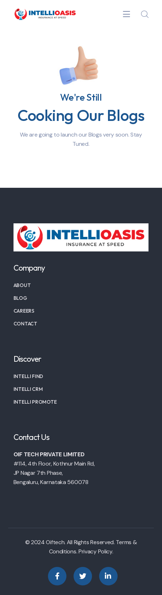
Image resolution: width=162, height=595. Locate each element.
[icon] (57, 576)
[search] (144, 14)
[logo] (45, 13)
